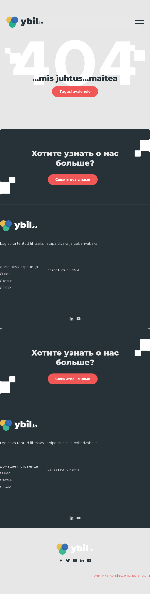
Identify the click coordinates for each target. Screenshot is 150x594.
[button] (139, 22)
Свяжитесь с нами (72, 181)
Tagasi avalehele (75, 91)
